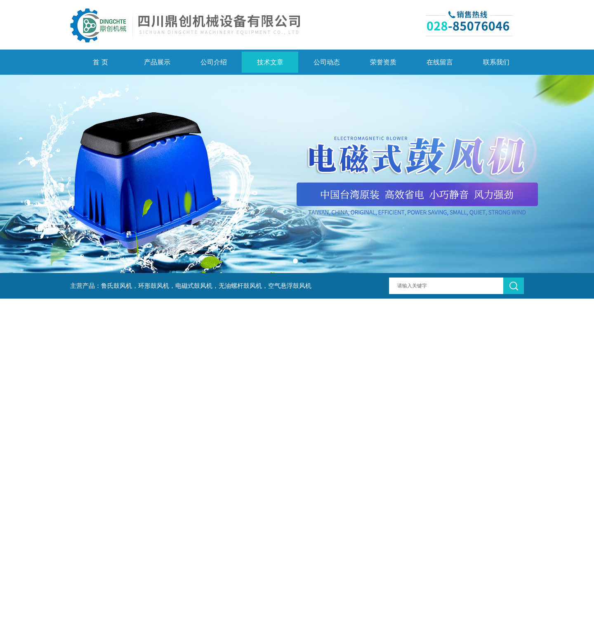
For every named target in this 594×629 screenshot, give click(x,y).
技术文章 (270, 62)
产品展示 (157, 62)
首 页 (100, 62)
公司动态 (327, 62)
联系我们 (496, 62)
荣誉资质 (383, 62)
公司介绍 (213, 62)
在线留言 (440, 62)
